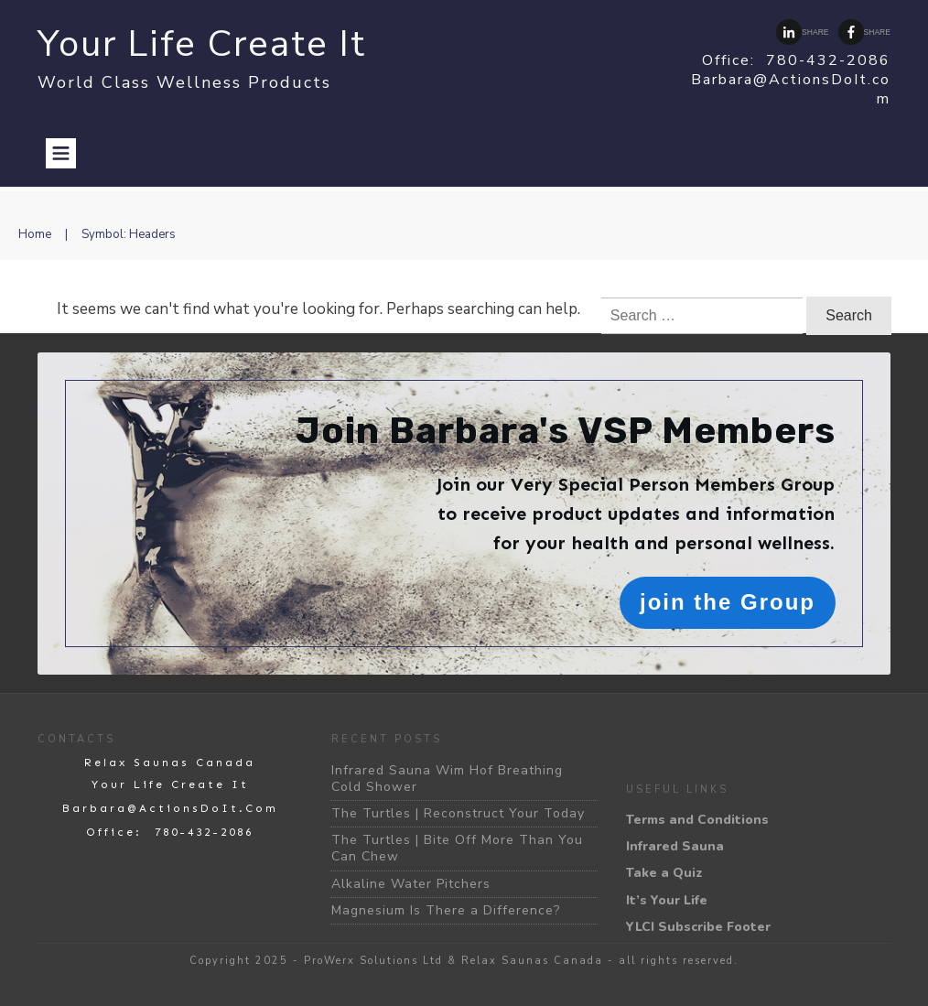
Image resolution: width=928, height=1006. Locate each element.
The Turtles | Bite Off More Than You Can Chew (457, 848)
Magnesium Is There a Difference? (445, 910)
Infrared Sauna (675, 846)
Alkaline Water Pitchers (411, 883)
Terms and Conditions (697, 819)
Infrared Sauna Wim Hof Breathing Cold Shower (447, 778)
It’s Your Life (666, 900)
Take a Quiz (664, 873)
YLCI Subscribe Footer (698, 927)
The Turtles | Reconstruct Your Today (458, 813)
